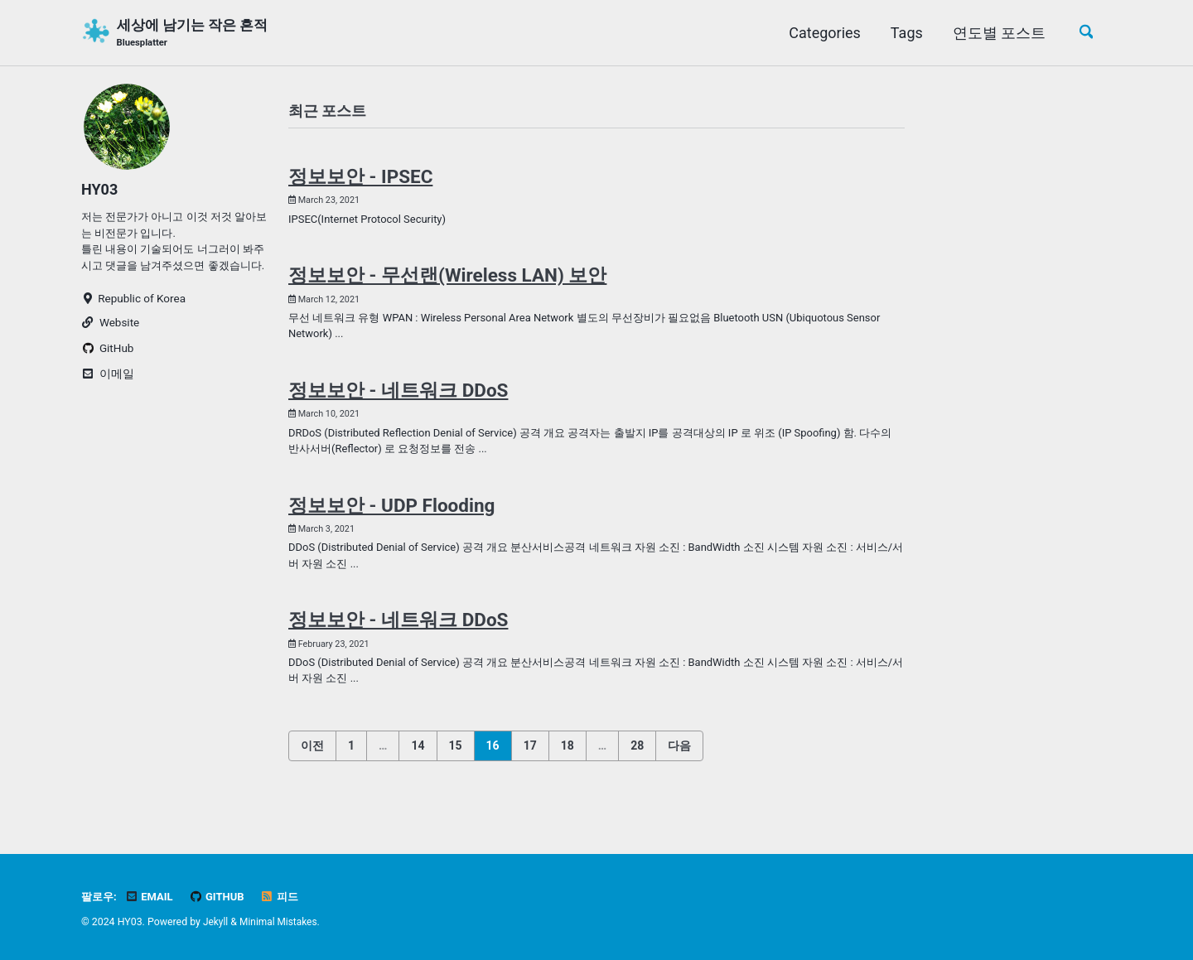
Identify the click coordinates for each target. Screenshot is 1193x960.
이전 (312, 761)
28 (637, 761)
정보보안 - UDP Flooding (391, 516)
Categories (821, 32)
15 (455, 761)
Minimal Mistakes (280, 922)
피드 (286, 896)
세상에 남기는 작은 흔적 (198, 34)
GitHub (221, 896)
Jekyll (216, 922)
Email (151, 896)
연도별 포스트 (995, 32)
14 (417, 761)
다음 (679, 761)
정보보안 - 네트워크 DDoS (398, 397)
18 (567, 761)
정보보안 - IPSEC (360, 179)
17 (530, 761)
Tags (903, 32)
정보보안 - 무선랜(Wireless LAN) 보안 (447, 280)
